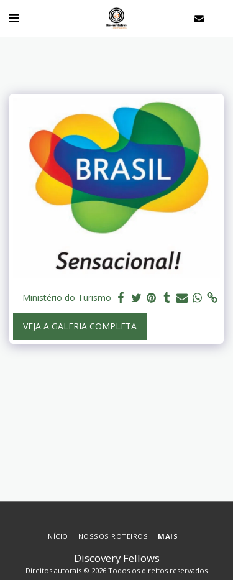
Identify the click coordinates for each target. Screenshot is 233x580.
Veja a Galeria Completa (80, 326)
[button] (13, 17)
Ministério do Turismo (64, 297)
